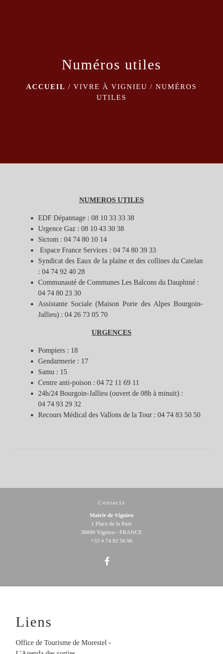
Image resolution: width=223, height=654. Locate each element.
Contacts (111, 503)
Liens (34, 622)
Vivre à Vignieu (110, 86)
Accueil (45, 86)
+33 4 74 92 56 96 (111, 541)
